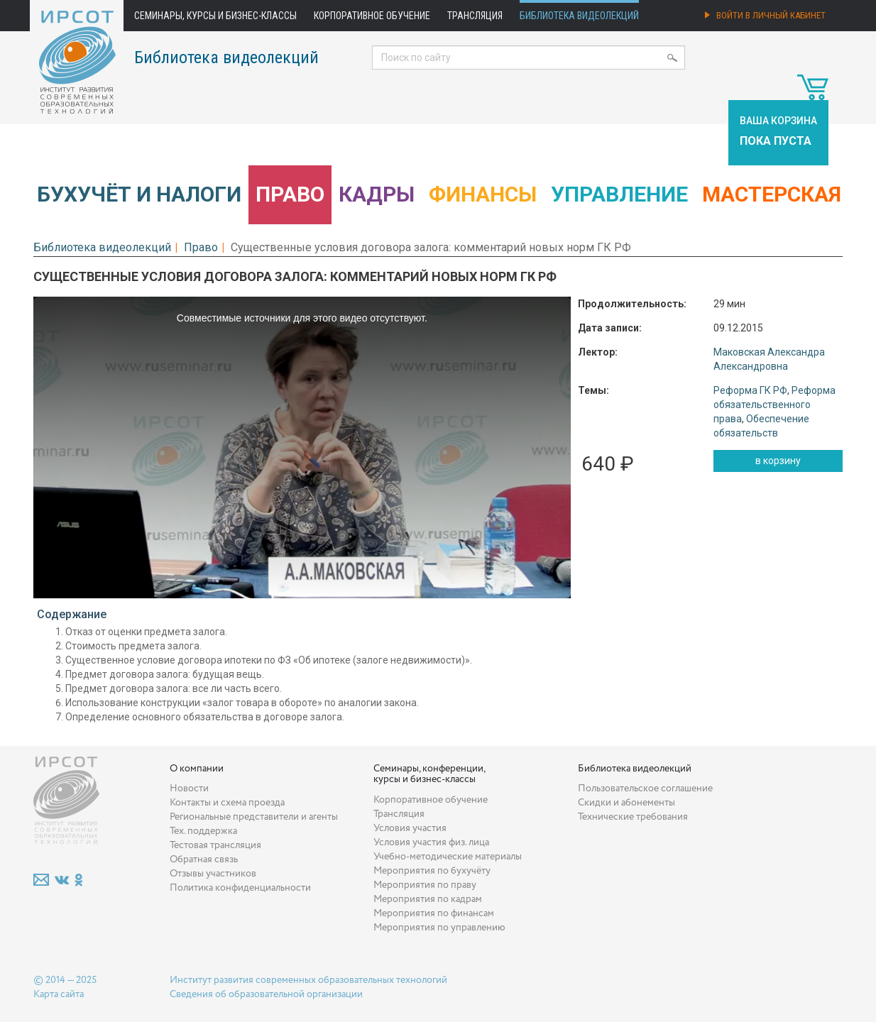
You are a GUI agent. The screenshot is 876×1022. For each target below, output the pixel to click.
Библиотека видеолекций (579, 15)
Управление (619, 194)
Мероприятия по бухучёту (432, 871)
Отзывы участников (213, 874)
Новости (189, 788)
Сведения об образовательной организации (266, 994)
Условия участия (410, 828)
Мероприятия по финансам (433, 913)
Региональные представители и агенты (254, 817)
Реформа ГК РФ (750, 390)
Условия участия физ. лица (431, 842)
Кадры (377, 194)
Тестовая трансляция (215, 845)
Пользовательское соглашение (645, 788)
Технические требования (633, 817)
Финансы (483, 194)
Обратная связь (204, 859)
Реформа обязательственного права (774, 404)
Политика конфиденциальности (240, 888)
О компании (197, 769)
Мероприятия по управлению (439, 928)
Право (290, 194)
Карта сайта (58, 994)
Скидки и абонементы (626, 803)
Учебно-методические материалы (447, 857)
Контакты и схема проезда (227, 803)
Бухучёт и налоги (139, 194)
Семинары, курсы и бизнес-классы (215, 15)
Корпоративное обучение (372, 15)
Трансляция (475, 15)
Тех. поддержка (203, 831)
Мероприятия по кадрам (427, 899)
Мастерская (771, 194)
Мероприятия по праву (424, 885)
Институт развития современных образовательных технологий (308, 980)
